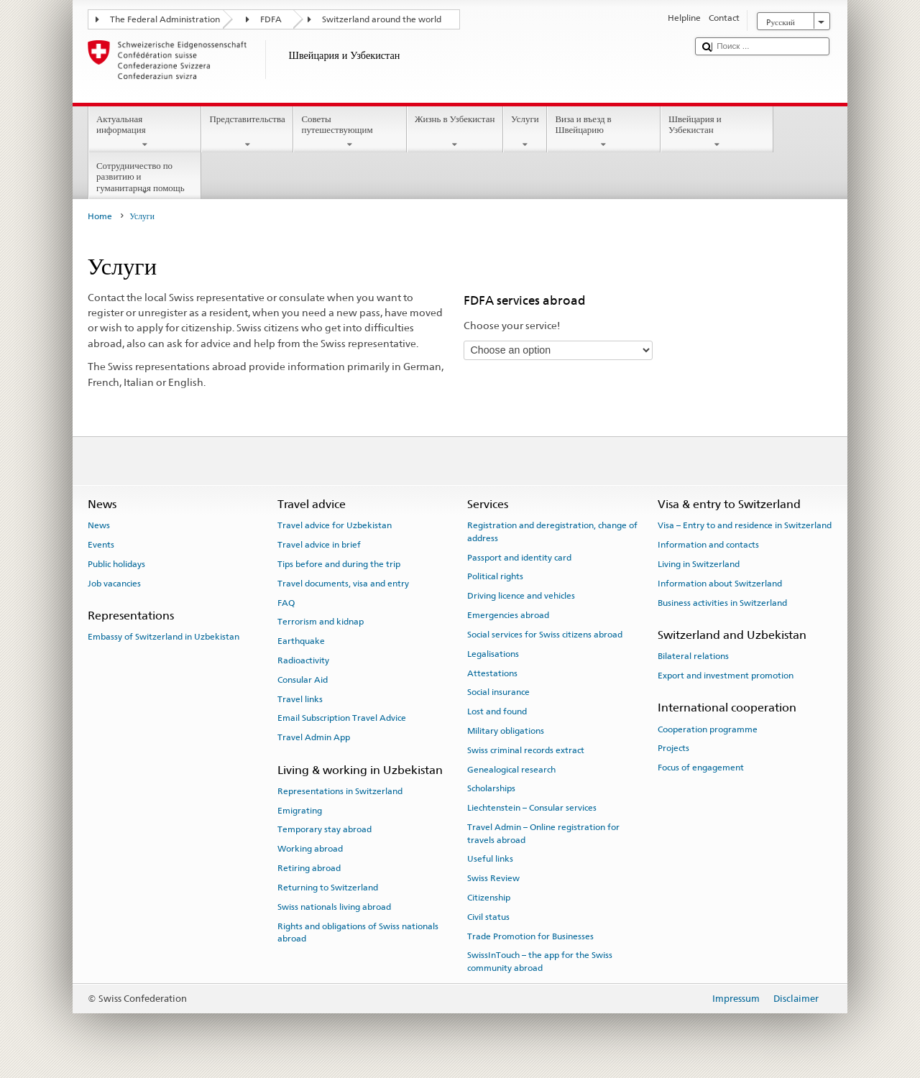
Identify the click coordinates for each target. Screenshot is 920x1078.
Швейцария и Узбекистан (717, 132)
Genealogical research (511, 769)
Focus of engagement (701, 768)
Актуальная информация (145, 132)
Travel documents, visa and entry (343, 584)
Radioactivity (303, 660)
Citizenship (488, 898)
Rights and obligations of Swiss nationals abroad (357, 932)
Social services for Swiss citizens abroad (544, 635)
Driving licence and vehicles (521, 596)
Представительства (247, 132)
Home (100, 216)
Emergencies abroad (508, 615)
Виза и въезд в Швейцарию (604, 132)
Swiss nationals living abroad (334, 907)
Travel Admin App (313, 737)
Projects (673, 748)
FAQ (286, 602)
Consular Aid (302, 680)
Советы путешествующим (350, 132)
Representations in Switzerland (339, 791)
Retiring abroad (309, 868)
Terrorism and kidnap (320, 622)
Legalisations (493, 654)
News (99, 525)
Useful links (490, 859)
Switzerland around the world (381, 19)
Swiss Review (493, 878)
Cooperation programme (708, 729)
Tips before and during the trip (338, 564)
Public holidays (116, 564)
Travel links (300, 699)
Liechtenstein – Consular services (532, 808)
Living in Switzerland (699, 564)
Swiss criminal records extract (525, 750)
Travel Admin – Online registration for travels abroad (543, 833)
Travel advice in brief (319, 545)
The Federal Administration (165, 19)
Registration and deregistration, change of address (552, 531)
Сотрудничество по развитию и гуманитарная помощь (145, 179)
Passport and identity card (519, 557)
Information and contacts (708, 545)
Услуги (525, 132)
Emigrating (299, 810)
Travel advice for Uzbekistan (334, 525)
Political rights (495, 576)
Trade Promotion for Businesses (530, 936)
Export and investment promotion (726, 676)
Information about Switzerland (720, 584)
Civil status (488, 917)
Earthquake (301, 641)
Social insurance (498, 692)
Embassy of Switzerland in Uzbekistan (163, 637)
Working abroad (310, 849)
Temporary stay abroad (324, 829)
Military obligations (505, 731)
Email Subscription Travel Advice (341, 718)
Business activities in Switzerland (722, 602)
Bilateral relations (693, 656)
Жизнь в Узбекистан (455, 132)
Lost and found (497, 711)
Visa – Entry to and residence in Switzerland (745, 525)
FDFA (271, 19)
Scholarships (491, 788)
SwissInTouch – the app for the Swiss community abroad (539, 961)
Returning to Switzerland (327, 888)
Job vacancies (114, 584)
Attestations (492, 673)
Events (101, 545)
